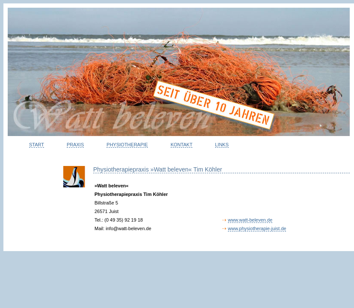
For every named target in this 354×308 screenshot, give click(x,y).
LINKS (222, 144)
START (36, 144)
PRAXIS (75, 144)
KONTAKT (181, 144)
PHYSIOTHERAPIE (127, 144)
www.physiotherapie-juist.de (257, 228)
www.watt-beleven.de (250, 219)
